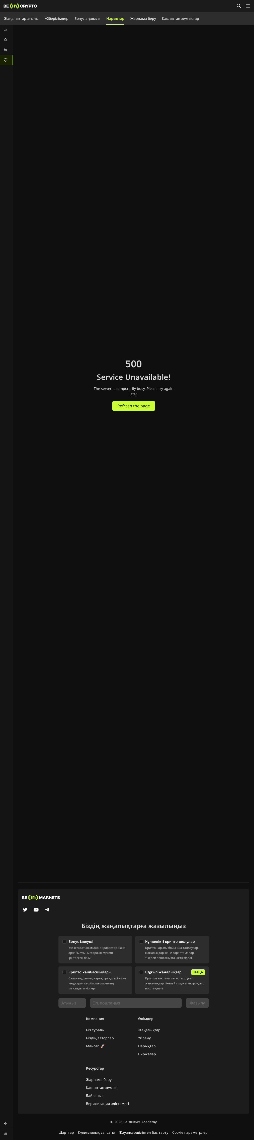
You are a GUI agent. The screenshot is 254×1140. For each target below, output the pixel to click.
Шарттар (66, 1132)
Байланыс (94, 1095)
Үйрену (144, 1038)
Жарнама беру (143, 18)
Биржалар (147, 1054)
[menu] (6, 45)
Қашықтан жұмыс (101, 1087)
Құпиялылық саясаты (96, 1132)
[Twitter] (25, 910)
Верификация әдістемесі (107, 1103)
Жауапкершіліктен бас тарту (143, 1132)
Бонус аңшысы (87, 18)
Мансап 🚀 (95, 1046)
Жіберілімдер (56, 18)
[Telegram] (47, 910)
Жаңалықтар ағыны (21, 18)
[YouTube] (36, 910)
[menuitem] (6, 30)
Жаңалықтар (149, 1030)
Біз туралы (95, 1030)
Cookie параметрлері (190, 1132)
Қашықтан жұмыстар (180, 18)
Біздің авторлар (100, 1038)
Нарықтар (115, 18)
